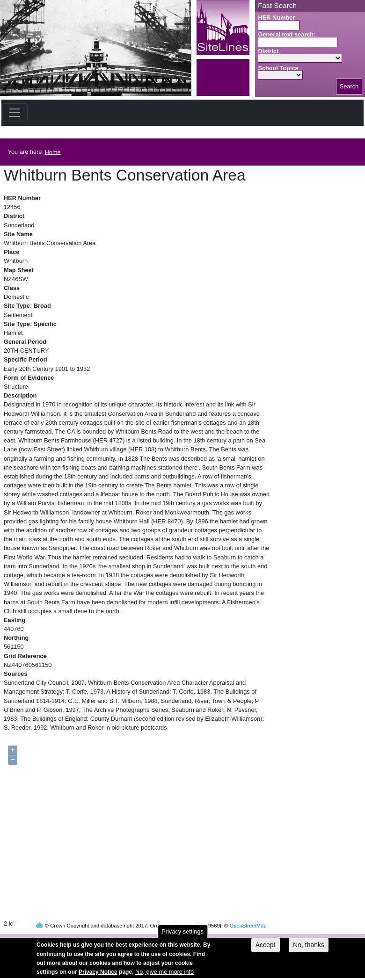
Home (53, 151)
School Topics (278, 68)
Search (349, 86)
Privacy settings (182, 934)
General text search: (286, 34)
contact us (243, 938)
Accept (266, 948)
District (268, 51)
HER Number (276, 17)
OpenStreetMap (247, 908)
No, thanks (308, 948)
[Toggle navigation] (14, 112)
